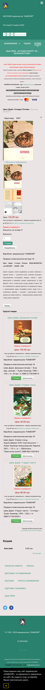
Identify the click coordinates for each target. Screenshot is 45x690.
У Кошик (16, 378)
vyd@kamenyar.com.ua (28, 84)
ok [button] (6, 686)
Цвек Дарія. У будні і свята (22, 462)
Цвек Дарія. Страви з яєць (22, 385)
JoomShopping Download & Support (31, 530)
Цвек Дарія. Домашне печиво (23, 317)
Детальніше (27, 378)
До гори (22, 650)
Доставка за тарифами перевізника (23, 223)
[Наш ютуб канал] (20, 34)
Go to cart (37, 553)
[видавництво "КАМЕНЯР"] (5, 6)
